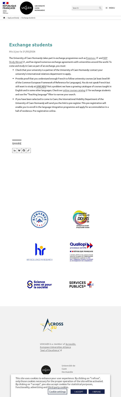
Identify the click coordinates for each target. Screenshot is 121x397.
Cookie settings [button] (57, 391)
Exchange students (28, 17)
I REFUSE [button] (96, 391)
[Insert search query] (87, 8)
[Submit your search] (100, 8)
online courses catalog (74, 90)
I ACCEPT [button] (79, 391)
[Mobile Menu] (110, 8)
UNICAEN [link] (41, 86)
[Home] (4, 17)
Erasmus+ (91, 57)
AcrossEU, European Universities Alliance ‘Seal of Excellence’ (58, 347)
